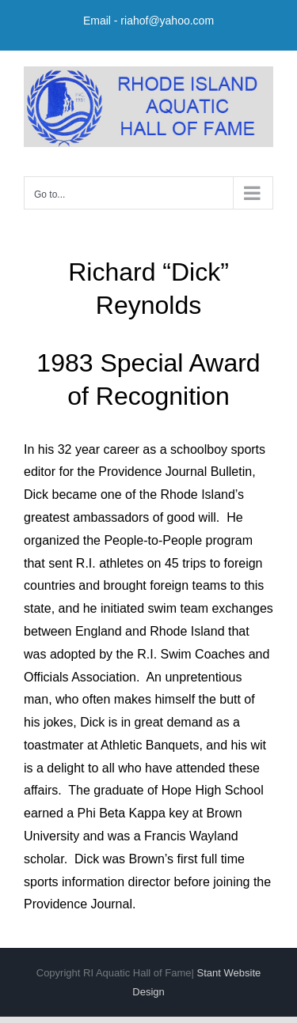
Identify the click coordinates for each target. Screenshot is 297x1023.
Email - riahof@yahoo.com (148, 20)
